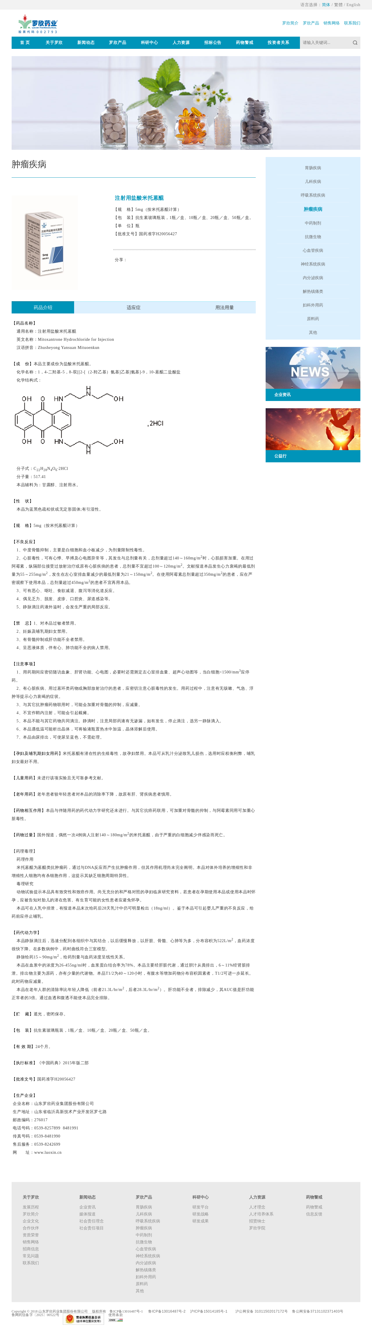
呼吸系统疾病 (313, 195)
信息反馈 (314, 1214)
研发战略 (200, 1214)
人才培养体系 (261, 1214)
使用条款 (115, 1315)
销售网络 (331, 23)
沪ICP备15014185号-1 (209, 1311)
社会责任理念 (91, 1221)
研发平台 (200, 1207)
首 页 (25, 42)
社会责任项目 (91, 1228)
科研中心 (149, 42)
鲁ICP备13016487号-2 (167, 1311)
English (353, 5)
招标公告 (212, 42)
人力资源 (181, 42)
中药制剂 (313, 223)
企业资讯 (87, 1207)
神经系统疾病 (313, 264)
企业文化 (31, 1221)
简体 (326, 5)
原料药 (313, 319)
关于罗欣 (54, 42)
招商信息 (31, 1249)
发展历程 (31, 1207)
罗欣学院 (257, 1228)
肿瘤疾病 (313, 209)
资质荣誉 (31, 1235)
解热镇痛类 (313, 291)
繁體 (338, 5)
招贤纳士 (257, 1221)
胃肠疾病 (313, 168)
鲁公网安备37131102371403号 (317, 1311)
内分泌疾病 (313, 278)
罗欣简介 (290, 23)
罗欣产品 (311, 23)
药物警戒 (244, 42)
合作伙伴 (31, 1228)
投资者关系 (278, 42)
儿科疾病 (313, 181)
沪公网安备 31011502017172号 (261, 1311)
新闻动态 (85, 42)
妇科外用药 (313, 305)
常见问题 (31, 1256)
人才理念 (257, 1207)
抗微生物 (313, 237)
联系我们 (352, 23)
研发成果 (200, 1221)
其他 (313, 332)
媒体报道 (87, 1214)
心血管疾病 (313, 250)
